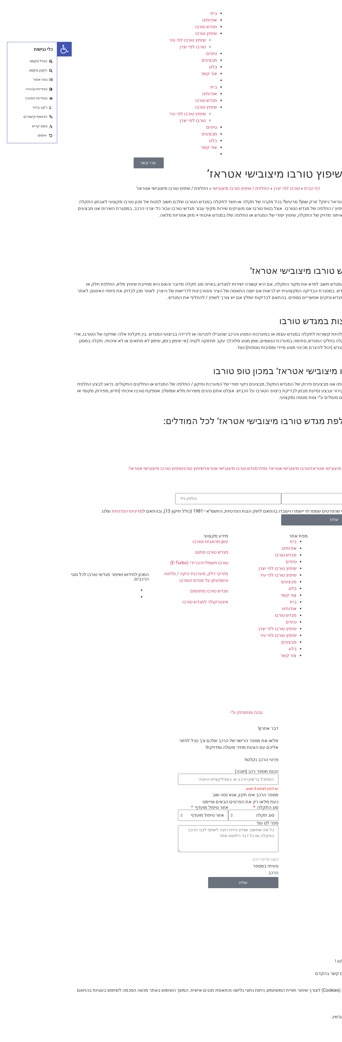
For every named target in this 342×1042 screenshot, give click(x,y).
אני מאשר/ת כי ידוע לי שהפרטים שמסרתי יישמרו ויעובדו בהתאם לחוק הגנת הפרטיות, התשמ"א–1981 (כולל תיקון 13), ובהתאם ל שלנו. (184, 510)
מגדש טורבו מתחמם (152, 591)
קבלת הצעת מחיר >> (307, 236)
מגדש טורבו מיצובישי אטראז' (174, 468)
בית (156, 13)
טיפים (154, 53)
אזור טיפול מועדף (154, 807)
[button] (7, 49)
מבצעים (152, 60)
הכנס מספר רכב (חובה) (199, 771)
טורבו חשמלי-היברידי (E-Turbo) (142, 562)
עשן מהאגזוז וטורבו (153, 541)
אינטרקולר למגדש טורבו (148, 601)
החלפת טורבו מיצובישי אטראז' (281, 468)
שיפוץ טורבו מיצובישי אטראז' (98, 468)
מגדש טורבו (149, 26)
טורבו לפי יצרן (135, 46)
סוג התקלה (210, 807)
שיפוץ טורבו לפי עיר (130, 40)
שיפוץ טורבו (149, 33)
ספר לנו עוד (210, 823)
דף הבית (255, 188)
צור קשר (152, 73)
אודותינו (152, 20)
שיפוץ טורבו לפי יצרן (220, 568)
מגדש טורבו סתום (154, 552)
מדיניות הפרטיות (69, 510)
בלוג (156, 67)
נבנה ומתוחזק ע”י (171, 712)
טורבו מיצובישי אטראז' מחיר (227, 468)
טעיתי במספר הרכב (208, 869)
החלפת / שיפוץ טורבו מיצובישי (183, 188)
